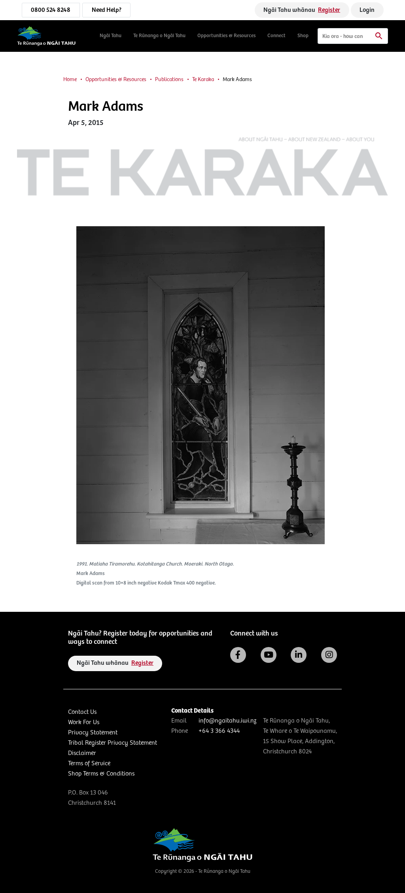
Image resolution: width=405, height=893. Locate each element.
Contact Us (82, 712)
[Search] (353, 36)
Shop (302, 36)
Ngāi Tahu (110, 36)
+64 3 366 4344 (219, 731)
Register (329, 10)
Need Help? (106, 10)
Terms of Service (89, 763)
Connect (276, 36)
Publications (169, 79)
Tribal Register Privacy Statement (112, 743)
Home (70, 79)
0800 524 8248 (50, 10)
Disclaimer (82, 753)
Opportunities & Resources (226, 36)
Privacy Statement (92, 732)
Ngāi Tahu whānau (301, 10)
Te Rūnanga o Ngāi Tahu (159, 36)
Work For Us (83, 722)
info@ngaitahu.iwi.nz (227, 720)
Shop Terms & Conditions (101, 773)
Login (367, 10)
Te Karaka (203, 79)
